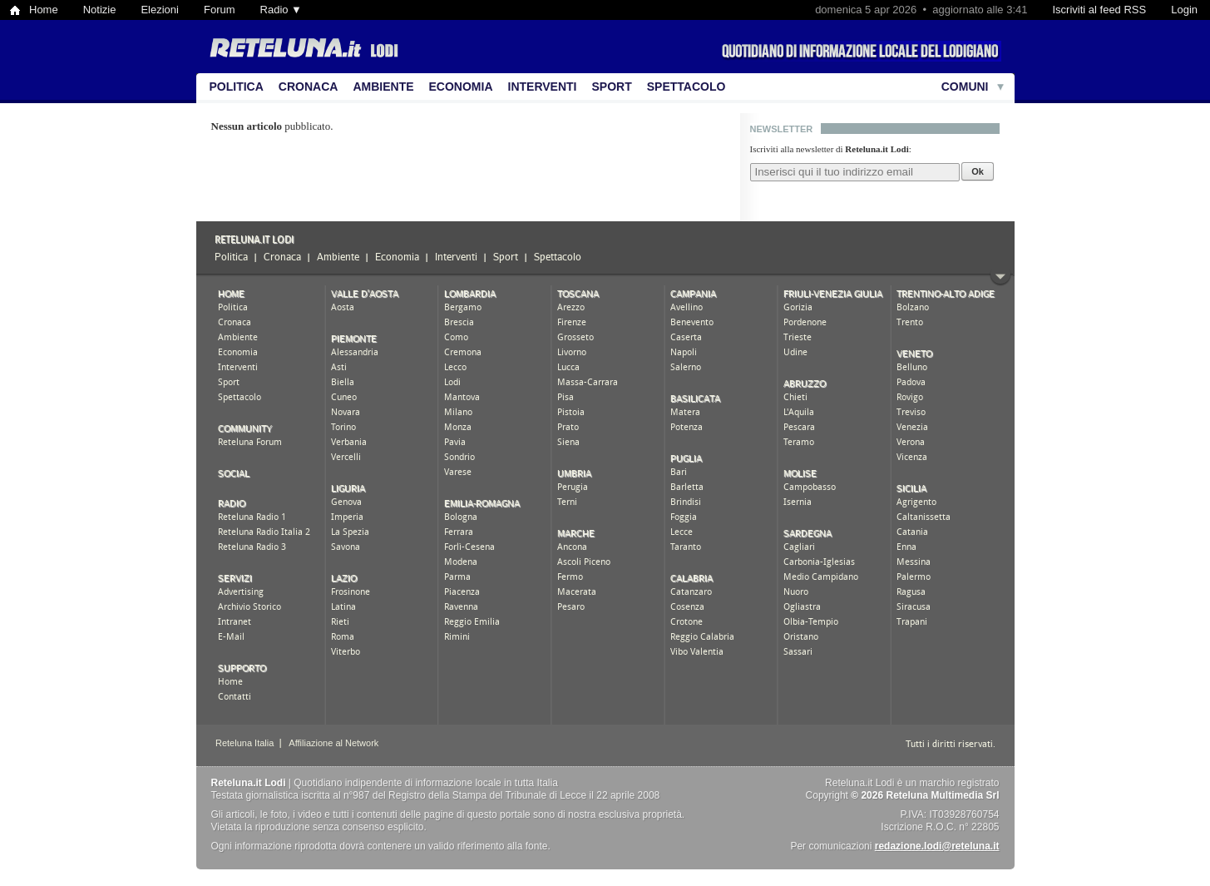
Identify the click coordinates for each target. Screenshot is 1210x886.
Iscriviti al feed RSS (1099, 9)
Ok (977, 171)
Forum (219, 9)
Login (1184, 9)
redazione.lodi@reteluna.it (937, 846)
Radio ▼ (281, 9)
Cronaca (308, 86)
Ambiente (383, 86)
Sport (612, 86)
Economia (461, 86)
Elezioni (160, 9)
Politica (237, 86)
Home (43, 9)
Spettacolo (686, 86)
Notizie (99, 9)
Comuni (965, 86)
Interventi (542, 86)
